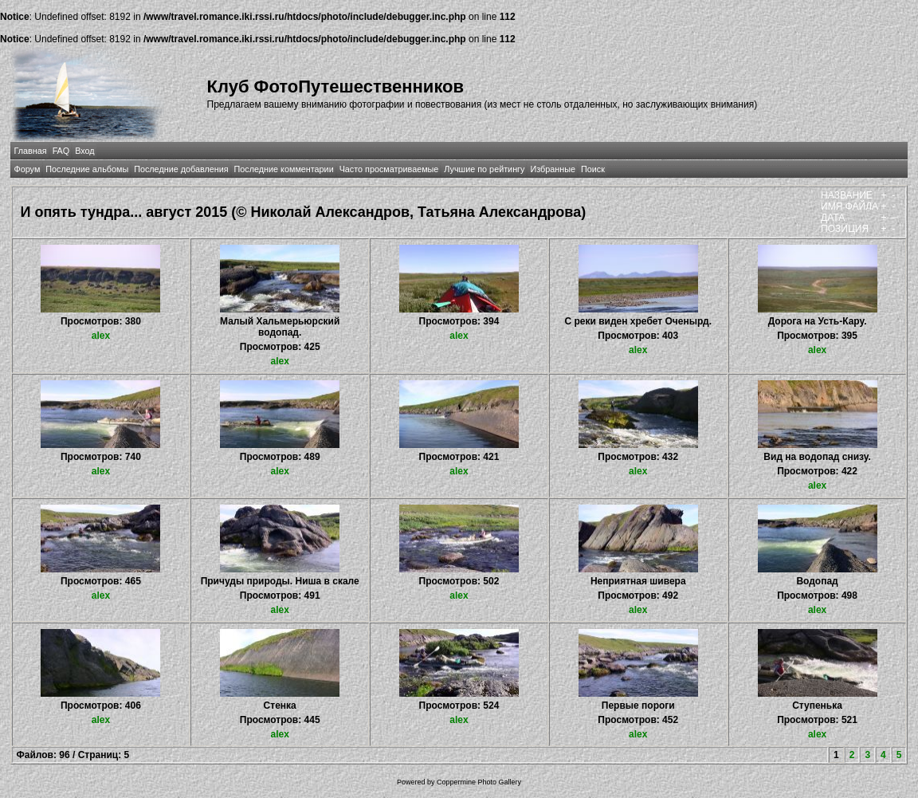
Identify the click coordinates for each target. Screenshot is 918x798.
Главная (30, 150)
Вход (84, 150)
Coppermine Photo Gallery (479, 782)
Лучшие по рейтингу (484, 169)
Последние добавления (181, 169)
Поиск (593, 169)
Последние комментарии (284, 169)
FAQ (61, 150)
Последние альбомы (86, 169)
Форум (27, 169)
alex (101, 335)
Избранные (552, 169)
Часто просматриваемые (389, 169)
